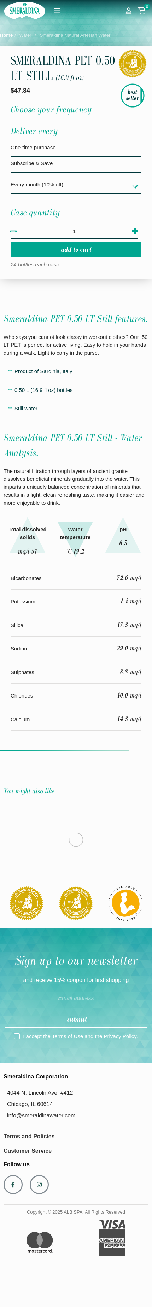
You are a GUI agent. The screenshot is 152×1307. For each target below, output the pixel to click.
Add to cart (76, 249)
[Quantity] (74, 231)
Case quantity (35, 212)
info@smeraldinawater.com (41, 1115)
